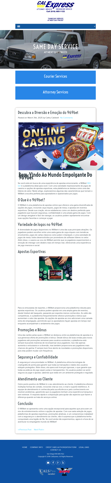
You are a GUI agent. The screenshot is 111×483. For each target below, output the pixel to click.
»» (39, 429)
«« (26, 429)
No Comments (66, 118)
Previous (4, 51)
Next (107, 51)
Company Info (36, 447)
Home (24, 447)
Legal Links (84, 447)
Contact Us (55, 450)
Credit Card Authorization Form (61, 447)
